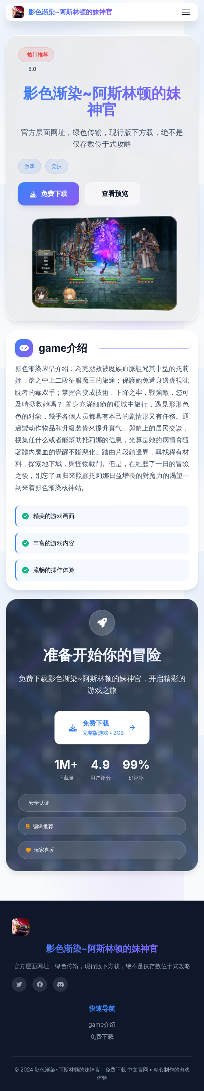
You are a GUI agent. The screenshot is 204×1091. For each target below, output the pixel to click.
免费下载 (102, 1036)
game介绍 (102, 1024)
